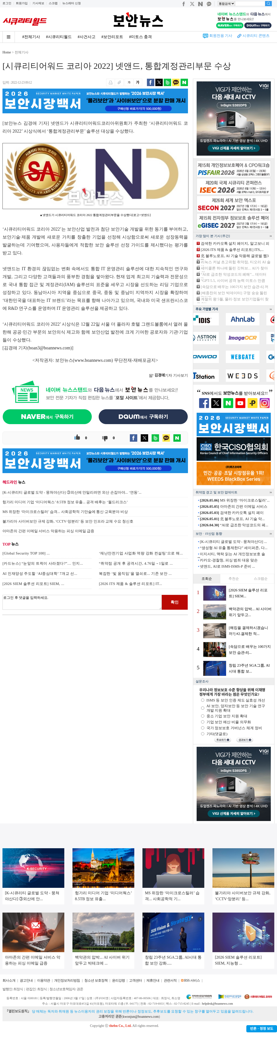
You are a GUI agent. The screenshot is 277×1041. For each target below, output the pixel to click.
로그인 (6, 3)
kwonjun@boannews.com (141, 1016)
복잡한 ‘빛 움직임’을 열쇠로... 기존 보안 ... (135, 574)
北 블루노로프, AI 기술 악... (232, 519)
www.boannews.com (93, 360)
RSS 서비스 (192, 980)
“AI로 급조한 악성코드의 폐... (234, 525)
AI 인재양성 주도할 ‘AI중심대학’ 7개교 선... (39, 574)
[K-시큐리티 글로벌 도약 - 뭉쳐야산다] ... (233, 542)
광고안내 (26, 980)
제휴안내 (152, 980)
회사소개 (8, 980)
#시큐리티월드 (59, 37)
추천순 (234, 579)
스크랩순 (261, 579)
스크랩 (53, 3)
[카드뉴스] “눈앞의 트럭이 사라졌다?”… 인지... (42, 563)
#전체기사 (31, 37)
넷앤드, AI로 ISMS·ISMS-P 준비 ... (227, 566)
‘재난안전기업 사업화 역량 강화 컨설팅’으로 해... (141, 553)
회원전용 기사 (220, 36)
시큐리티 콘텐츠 (256, 36)
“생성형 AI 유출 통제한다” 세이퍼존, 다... (233, 548)
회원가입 (22, 3)
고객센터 (135, 980)
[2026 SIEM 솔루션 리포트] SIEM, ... (33, 584)
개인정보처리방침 (67, 980)
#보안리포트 (112, 37)
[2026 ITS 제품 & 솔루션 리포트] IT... (130, 584)
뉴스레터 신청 (71, 3)
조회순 (207, 579)
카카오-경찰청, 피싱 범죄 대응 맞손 (229, 560)
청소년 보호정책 (96, 980)
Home (6, 52)
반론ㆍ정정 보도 (261, 1029)
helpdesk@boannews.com (217, 1003)
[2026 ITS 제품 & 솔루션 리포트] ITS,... (232, 250)
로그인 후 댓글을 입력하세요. (82, 602)
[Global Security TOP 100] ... (26, 553)
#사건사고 (86, 37)
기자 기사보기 (168, 375)
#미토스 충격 (140, 37)
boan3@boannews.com (49, 347)
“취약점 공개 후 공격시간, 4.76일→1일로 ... (136, 563)
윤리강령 (118, 980)
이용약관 (43, 980)
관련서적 (170, 980)
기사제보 (38, 3)
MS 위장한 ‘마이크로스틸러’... (235, 500)
